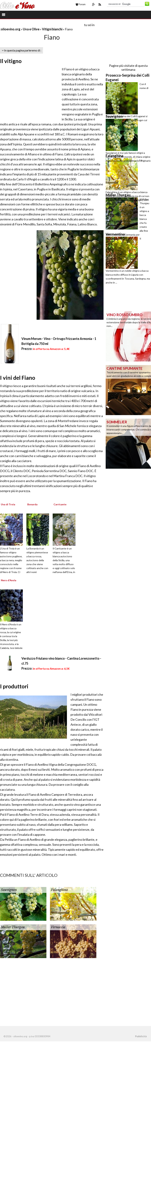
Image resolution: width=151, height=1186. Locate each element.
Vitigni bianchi (52, 29)
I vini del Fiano (17, 377)
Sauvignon (9, 890)
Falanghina (59, 890)
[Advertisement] (42, 24)
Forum (80, 4)
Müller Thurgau (13, 927)
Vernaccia (58, 927)
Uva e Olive (31, 29)
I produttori (14, 686)
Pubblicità (141, 1036)
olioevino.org (10, 29)
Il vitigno (11, 61)
